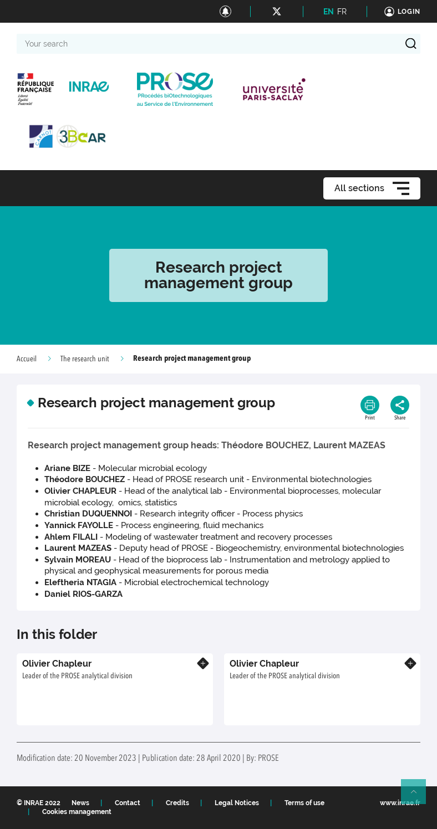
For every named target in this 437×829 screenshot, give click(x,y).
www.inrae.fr (400, 803)
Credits (177, 803)
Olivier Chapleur (57, 663)
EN (328, 11)
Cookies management (76, 812)
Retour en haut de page (418, 796)
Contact (127, 803)
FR (342, 11)
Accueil (27, 359)
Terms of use (304, 803)
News (80, 803)
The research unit (84, 359)
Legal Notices (237, 803)
